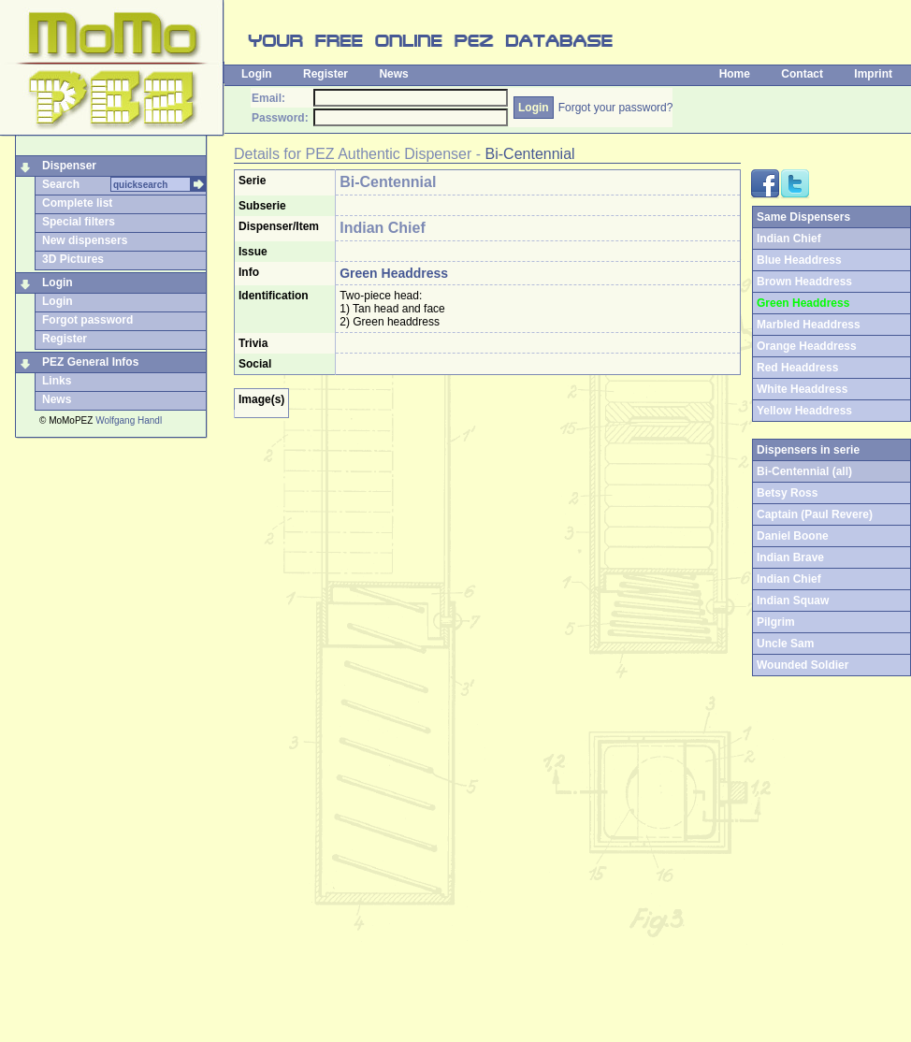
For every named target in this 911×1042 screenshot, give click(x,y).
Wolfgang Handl (128, 420)
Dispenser (69, 165)
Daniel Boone (793, 536)
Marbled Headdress (808, 324)
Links (56, 380)
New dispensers (84, 240)
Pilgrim (776, 622)
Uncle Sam (785, 643)
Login (256, 73)
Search (61, 184)
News (393, 73)
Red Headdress (797, 367)
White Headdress (802, 389)
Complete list (77, 203)
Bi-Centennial (530, 154)
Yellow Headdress (804, 410)
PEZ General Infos (90, 362)
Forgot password (87, 319)
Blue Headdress (799, 260)
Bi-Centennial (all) (804, 471)
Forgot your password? (615, 107)
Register (325, 73)
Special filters (78, 221)
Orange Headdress (807, 346)
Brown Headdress (804, 281)
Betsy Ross (787, 492)
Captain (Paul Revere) (815, 514)
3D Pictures (73, 259)
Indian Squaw (793, 600)
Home (734, 73)
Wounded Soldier (802, 665)
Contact (802, 73)
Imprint (873, 73)
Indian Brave (790, 557)
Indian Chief (789, 579)
